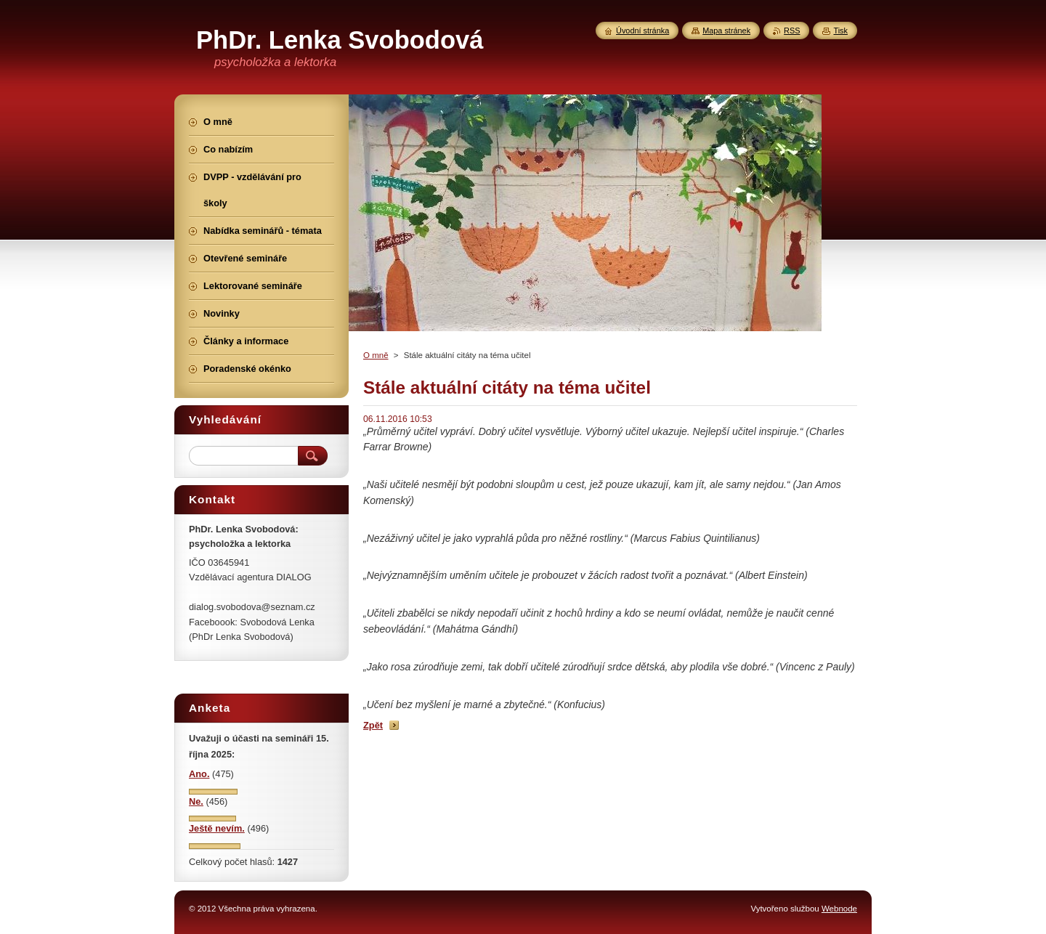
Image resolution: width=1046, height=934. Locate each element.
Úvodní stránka (642, 30)
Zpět (373, 725)
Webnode (839, 908)
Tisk (840, 30)
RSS (792, 30)
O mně (376, 355)
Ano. (199, 773)
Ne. (196, 801)
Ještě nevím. (217, 828)
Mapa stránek (726, 30)
